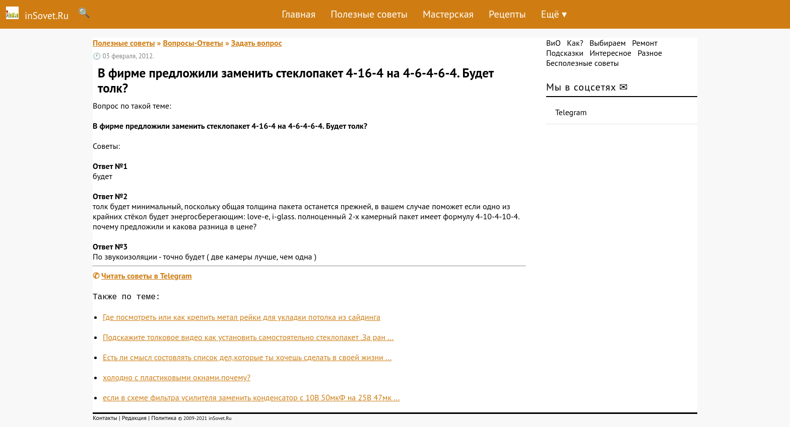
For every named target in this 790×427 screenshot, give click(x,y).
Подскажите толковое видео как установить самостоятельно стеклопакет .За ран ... (248, 339)
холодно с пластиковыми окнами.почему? (176, 379)
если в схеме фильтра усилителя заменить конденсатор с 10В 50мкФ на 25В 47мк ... (251, 399)
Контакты (105, 419)
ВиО (553, 43)
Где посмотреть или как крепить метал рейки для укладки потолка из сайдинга (241, 319)
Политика (163, 419)
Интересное (610, 53)
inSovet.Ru (34, 14)
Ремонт (644, 43)
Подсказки (564, 53)
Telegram (571, 112)
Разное (649, 53)
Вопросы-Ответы (193, 43)
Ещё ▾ (554, 14)
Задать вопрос (256, 43)
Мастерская (448, 14)
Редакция (134, 419)
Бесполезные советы (582, 63)
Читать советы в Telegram (146, 276)
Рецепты (507, 14)
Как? (575, 43)
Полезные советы (369, 14)
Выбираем (607, 43)
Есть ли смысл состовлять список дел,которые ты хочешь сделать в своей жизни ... (247, 359)
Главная (298, 14)
